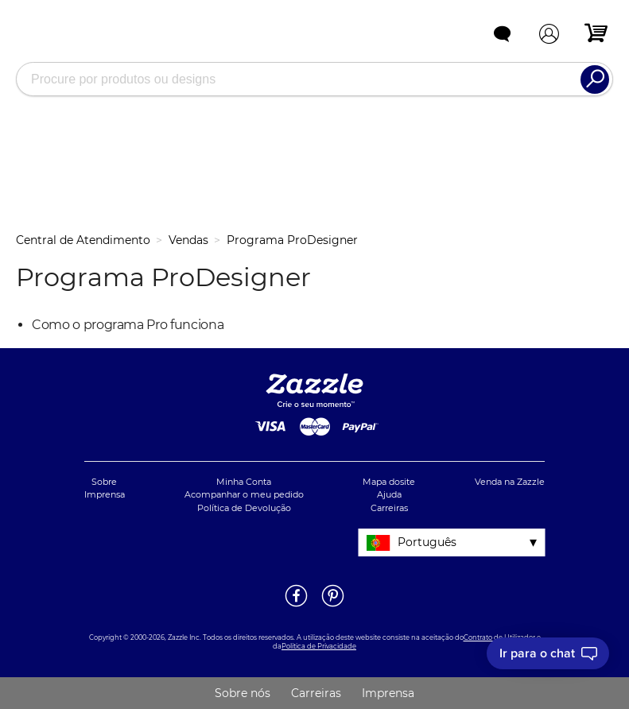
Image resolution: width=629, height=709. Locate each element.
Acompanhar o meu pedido (244, 494)
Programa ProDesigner (292, 240)
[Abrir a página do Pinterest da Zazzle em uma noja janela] (333, 605)
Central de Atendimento (83, 240)
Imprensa (104, 494)
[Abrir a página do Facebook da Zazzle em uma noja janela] (296, 605)
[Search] (594, 79)
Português (427, 542)
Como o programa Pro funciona (127, 324)
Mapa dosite (389, 481)
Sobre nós (242, 693)
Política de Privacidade (318, 646)
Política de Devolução (244, 507)
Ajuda (389, 494)
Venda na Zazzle (510, 481)
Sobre (104, 481)
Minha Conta (243, 481)
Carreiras (389, 507)
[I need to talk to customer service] (548, 653)
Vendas (188, 240)
